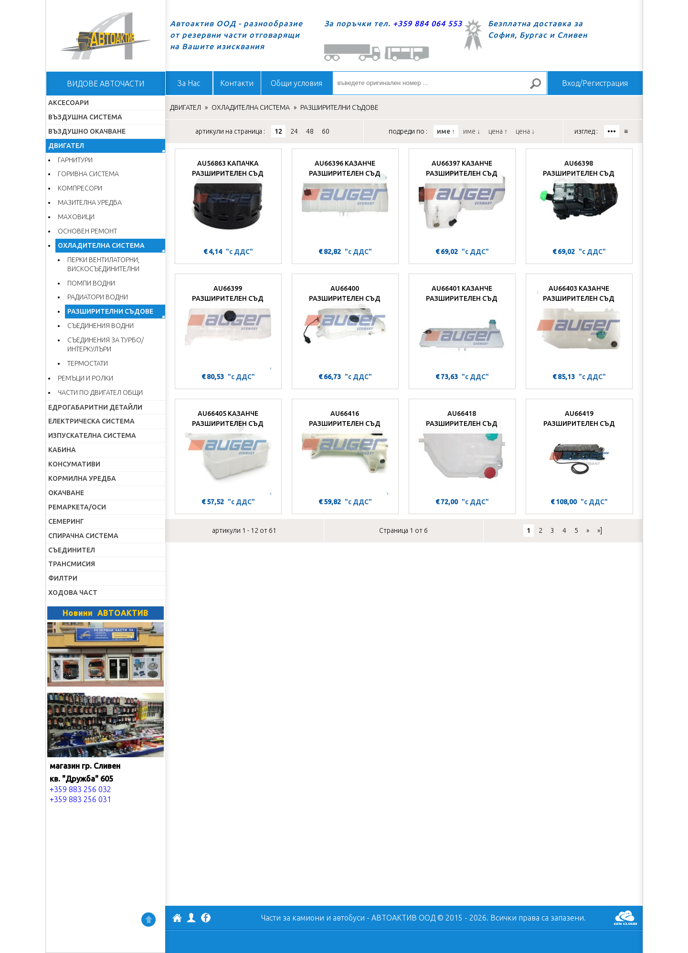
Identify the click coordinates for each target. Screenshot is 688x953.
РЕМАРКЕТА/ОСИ (77, 507)
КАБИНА (62, 450)
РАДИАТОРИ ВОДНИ (97, 297)
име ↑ (446, 131)
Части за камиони (292, 917)
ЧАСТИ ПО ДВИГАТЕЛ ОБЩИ (100, 392)
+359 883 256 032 (80, 789)
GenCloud (625, 918)
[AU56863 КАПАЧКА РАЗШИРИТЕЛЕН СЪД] (228, 199)
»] (599, 530)
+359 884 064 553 (427, 23)
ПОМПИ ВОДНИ (91, 283)
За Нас (189, 83)
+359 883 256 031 (80, 799)
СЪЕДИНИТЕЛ (71, 550)
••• (611, 131)
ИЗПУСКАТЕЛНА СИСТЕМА (92, 435)
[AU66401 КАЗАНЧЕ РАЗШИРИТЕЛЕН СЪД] (462, 324)
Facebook (206, 918)
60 (325, 131)
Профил (191, 918)
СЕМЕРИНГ (66, 521)
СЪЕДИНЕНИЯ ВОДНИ (100, 325)
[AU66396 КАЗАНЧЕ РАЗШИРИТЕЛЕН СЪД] (345, 199)
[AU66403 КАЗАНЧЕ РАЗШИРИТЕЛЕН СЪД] (579, 324)
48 (310, 131)
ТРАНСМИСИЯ (71, 564)
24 (294, 131)
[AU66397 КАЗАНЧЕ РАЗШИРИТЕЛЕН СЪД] (462, 199)
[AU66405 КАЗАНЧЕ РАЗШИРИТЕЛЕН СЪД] (228, 449)
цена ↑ (498, 131)
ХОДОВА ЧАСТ (72, 592)
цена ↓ (525, 131)
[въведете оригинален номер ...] (439, 83)
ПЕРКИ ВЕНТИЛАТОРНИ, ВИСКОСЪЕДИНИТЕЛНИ (103, 264)
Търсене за (539, 87)
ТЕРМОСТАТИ (87, 363)
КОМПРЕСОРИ (80, 188)
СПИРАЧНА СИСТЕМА (83, 536)
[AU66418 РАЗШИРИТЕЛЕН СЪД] (462, 449)
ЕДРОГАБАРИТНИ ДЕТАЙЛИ (95, 407)
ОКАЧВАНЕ (66, 493)
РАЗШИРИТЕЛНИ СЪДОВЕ (110, 311)
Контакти (237, 83)
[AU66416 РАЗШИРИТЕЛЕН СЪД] (345, 449)
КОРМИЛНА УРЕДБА (82, 478)
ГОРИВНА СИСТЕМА (88, 174)
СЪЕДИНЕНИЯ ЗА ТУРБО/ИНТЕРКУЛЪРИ (105, 344)
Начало (105, 36)
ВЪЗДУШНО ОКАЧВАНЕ (87, 131)
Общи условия (296, 83)
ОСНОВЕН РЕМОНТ (87, 231)
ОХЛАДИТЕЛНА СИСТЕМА (101, 245)
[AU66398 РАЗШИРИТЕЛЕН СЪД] (579, 199)
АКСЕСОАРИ (68, 102)
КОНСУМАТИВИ (74, 464)
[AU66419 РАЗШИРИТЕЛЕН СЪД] (579, 449)
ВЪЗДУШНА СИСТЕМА (85, 117)
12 (278, 131)
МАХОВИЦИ (76, 217)
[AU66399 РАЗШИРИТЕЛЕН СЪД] (228, 324)
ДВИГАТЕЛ (66, 145)
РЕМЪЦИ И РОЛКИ (85, 378)
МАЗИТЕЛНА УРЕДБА (90, 202)
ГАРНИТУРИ (75, 160)
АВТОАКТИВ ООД (177, 919)
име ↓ (471, 131)
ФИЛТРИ (62, 578)
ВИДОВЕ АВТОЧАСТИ (105, 83)
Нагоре (148, 919)
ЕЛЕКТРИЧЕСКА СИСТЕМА (91, 421)
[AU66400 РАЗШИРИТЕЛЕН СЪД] (345, 324)
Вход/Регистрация (595, 83)
